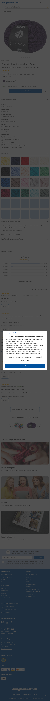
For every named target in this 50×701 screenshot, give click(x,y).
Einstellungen (37, 357)
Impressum (11, 357)
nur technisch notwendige (23, 357)
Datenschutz (25, 360)
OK (25, 365)
